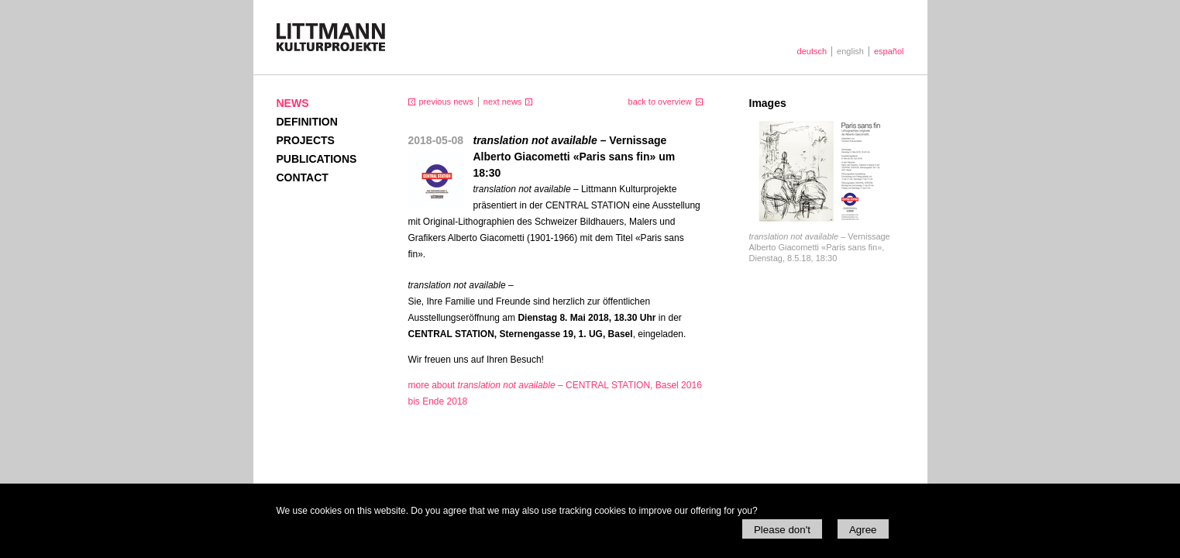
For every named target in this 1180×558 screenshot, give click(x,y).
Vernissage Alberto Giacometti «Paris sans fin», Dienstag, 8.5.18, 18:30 (819, 247)
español (889, 51)
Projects (306, 140)
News (293, 103)
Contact (303, 177)
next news (502, 101)
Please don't (782, 530)
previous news (446, 101)
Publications (317, 159)
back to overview (660, 101)
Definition (307, 121)
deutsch (812, 51)
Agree (863, 530)
